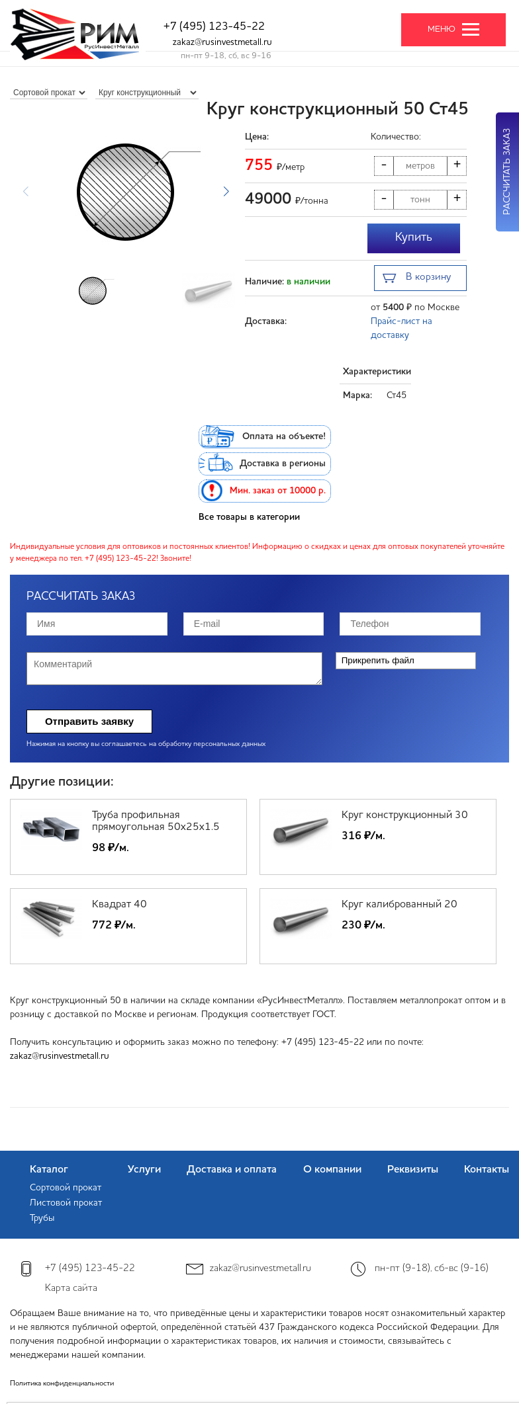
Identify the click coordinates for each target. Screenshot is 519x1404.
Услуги (144, 1170)
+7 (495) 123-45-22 (214, 26)
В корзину (417, 279)
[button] (226, 191)
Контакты (486, 1170)
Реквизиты (412, 1170)
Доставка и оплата (232, 1170)
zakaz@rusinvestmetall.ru (222, 42)
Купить (413, 237)
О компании (332, 1170)
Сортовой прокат (65, 1187)
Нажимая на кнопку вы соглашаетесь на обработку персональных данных (145, 744)
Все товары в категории (249, 517)
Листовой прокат (66, 1203)
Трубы (42, 1218)
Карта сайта (71, 1289)
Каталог (49, 1170)
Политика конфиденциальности (62, 1383)
